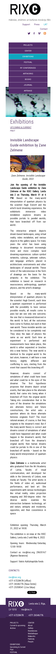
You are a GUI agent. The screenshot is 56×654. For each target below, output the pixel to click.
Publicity (31, 639)
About (30, 625)
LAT (45, 24)
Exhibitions (28, 56)
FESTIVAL (13, 652)
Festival (28, 62)
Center (28, 51)
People (30, 641)
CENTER (31, 623)
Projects (28, 45)
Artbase (28, 91)
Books (28, 79)
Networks (31, 636)
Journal (28, 85)
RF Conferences (28, 68)
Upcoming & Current (20, 127)
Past (12, 130)
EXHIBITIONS (15, 644)
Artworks (28, 73)
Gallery (30, 628)
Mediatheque (33, 633)
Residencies (32, 631)
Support (26, 24)
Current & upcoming (17, 625)
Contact (43, 29)
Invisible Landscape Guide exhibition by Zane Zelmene (28, 145)
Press (37, 24)
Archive (13, 628)
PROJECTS (14, 623)
